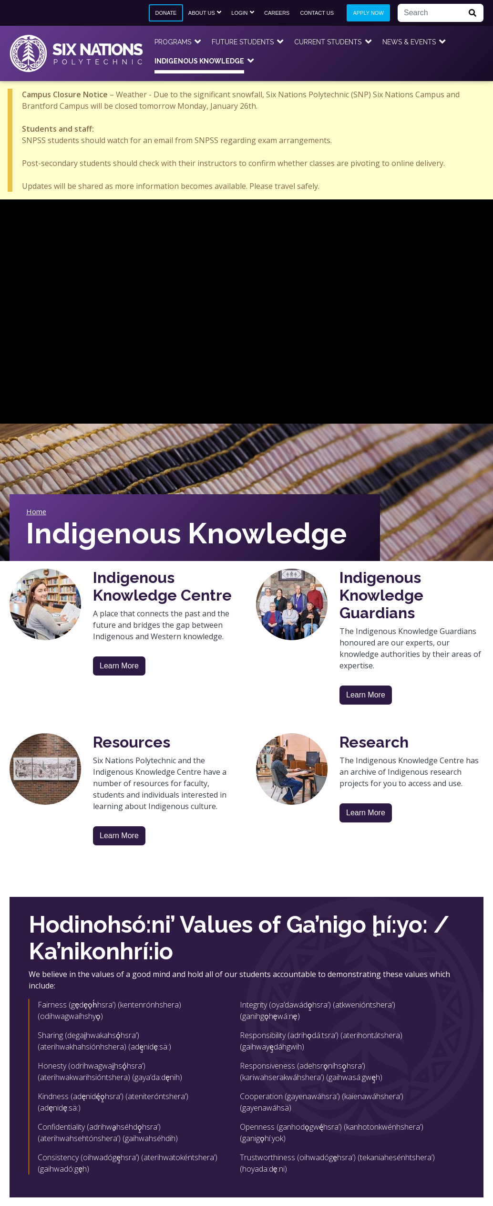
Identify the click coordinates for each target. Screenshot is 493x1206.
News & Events (409, 42)
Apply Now (368, 13)
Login (239, 13)
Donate (165, 13)
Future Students (243, 42)
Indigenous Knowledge (199, 61)
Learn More (119, 666)
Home (36, 511)
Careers (276, 13)
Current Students (327, 42)
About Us (201, 13)
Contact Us (317, 13)
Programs (172, 42)
